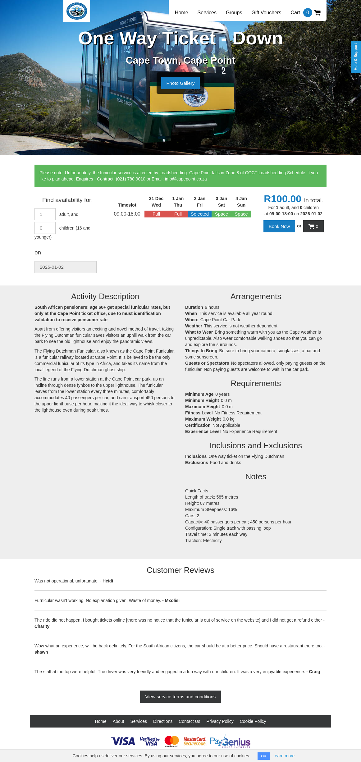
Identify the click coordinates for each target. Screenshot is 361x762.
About (118, 721)
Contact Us (189, 721)
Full (156, 214)
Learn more (283, 755)
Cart (305, 12)
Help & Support (356, 56)
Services (207, 12)
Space (221, 214)
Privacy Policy (220, 721)
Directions (162, 721)
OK (263, 756)
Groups (234, 12)
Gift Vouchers (266, 12)
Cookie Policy (253, 721)
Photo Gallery (181, 83)
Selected (200, 214)
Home (181, 12)
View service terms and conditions (180, 696)
